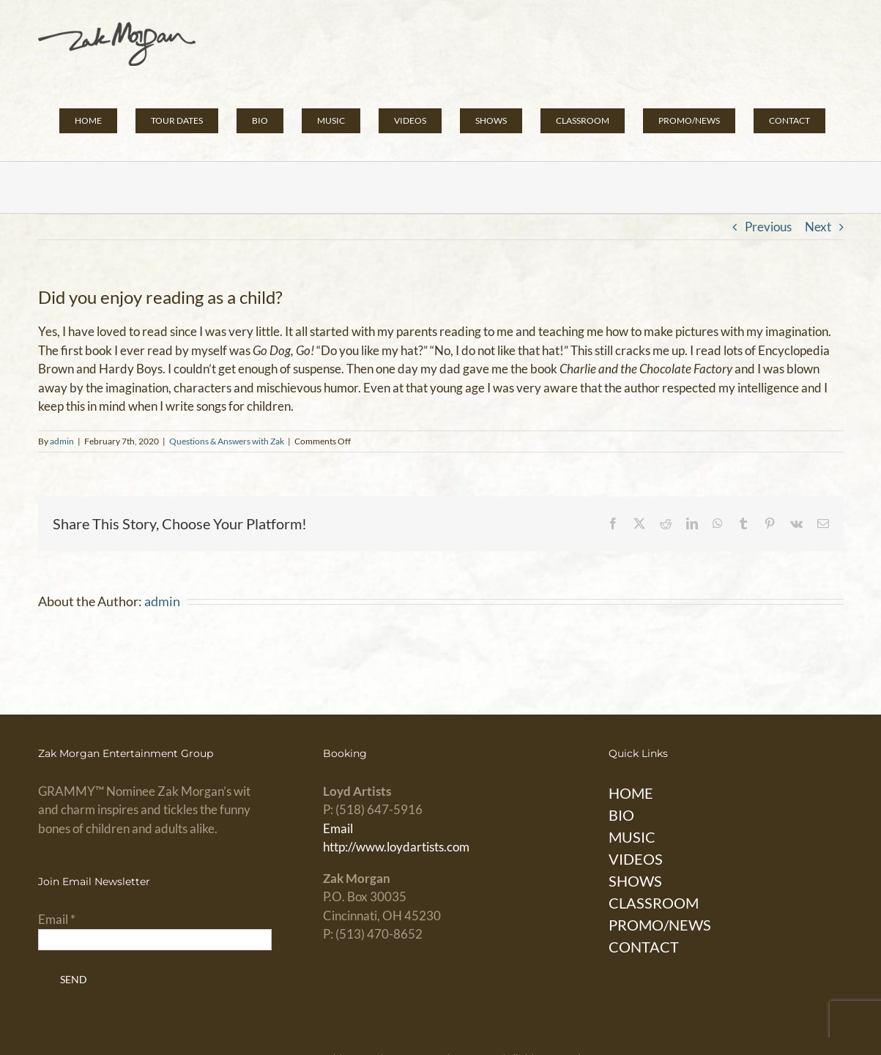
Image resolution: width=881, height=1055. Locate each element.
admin (62, 441)
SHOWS (635, 881)
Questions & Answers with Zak (226, 441)
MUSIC (632, 837)
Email (338, 828)
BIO (621, 815)
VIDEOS (636, 859)
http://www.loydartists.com (396, 846)
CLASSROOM (654, 903)
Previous (768, 226)
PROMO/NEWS (660, 924)
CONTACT (644, 946)
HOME (631, 793)
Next (818, 226)
